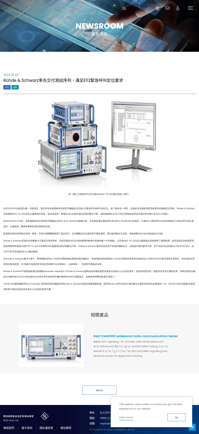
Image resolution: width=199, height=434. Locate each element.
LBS (15, 87)
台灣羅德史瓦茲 (28, 8)
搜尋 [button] (124, 8)
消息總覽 (43, 57)
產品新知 (80, 57)
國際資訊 (155, 57)
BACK (99, 390)
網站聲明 (65, 428)
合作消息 (118, 57)
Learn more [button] (126, 417)
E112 (7, 87)
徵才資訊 (27, 428)
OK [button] (176, 417)
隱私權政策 (46, 428)
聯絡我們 (8, 428)
